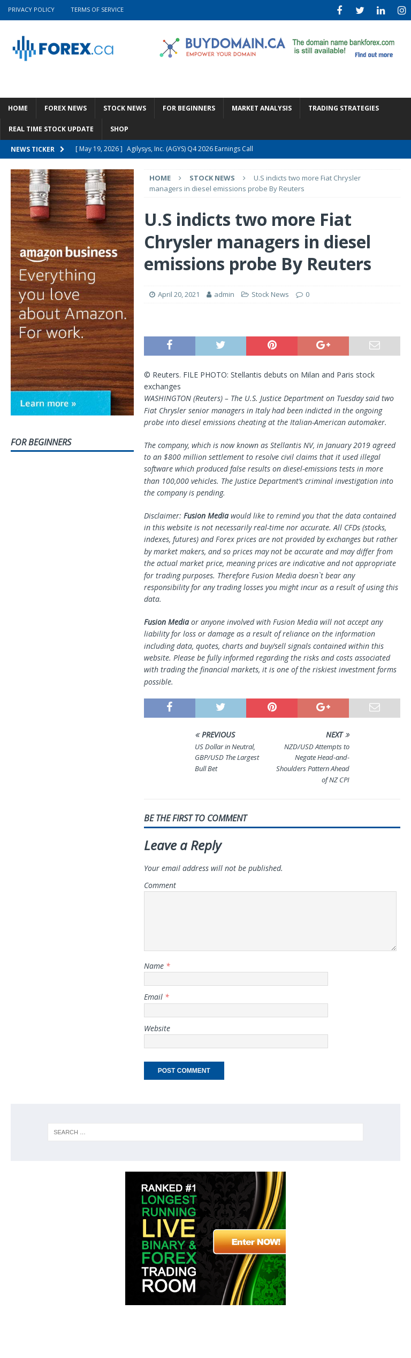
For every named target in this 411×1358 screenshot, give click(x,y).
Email (154, 995)
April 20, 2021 (179, 292)
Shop (119, 127)
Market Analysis (262, 106)
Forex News (65, 106)
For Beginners (189, 106)
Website (157, 1027)
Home (18, 106)
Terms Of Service (97, 9)
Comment (160, 883)
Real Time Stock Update (51, 127)
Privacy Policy (31, 9)
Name (155, 964)
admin (224, 292)
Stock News (124, 106)
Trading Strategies (343, 106)
